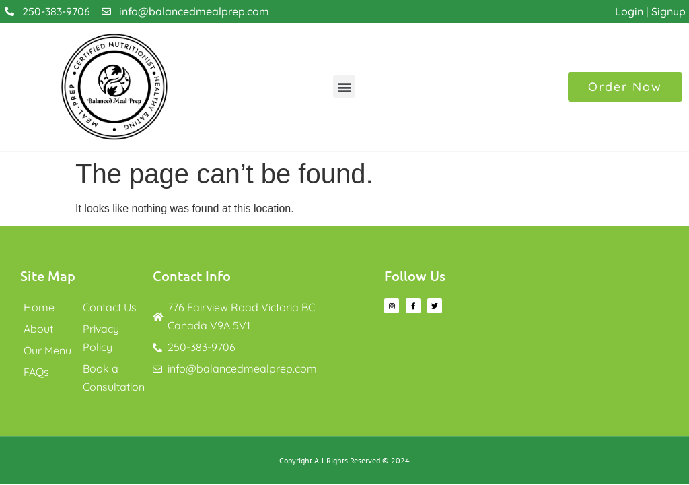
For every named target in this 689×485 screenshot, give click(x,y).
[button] (344, 86)
